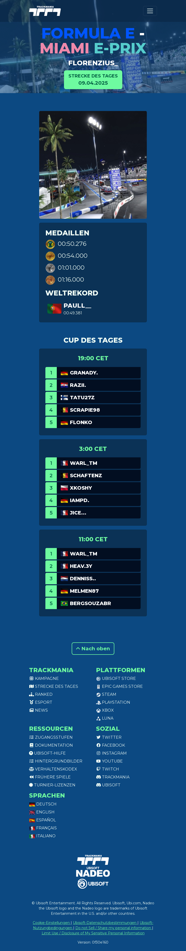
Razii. (78, 385)
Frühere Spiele (50, 777)
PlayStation (113, 702)
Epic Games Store (119, 686)
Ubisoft (108, 785)
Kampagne (44, 678)
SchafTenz (86, 475)
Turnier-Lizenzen (52, 785)
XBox (105, 710)
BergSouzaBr (90, 603)
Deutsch (43, 804)
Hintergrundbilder (55, 761)
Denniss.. (83, 579)
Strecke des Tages (53, 686)
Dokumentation (51, 745)
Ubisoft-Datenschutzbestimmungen (105, 922)
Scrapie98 (85, 410)
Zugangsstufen (51, 737)
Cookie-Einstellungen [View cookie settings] (52, 922)
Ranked (41, 694)
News (38, 710)
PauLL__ (77, 305)
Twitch (107, 769)
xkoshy (81, 488)
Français (43, 828)
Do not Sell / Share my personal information (113, 928)
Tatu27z (82, 398)
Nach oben (93, 649)
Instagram (111, 753)
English (42, 812)
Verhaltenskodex (53, 769)
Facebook (110, 745)
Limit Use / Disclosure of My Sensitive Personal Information (93, 933)
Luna (104, 718)
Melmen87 (84, 591)
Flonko (81, 422)
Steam (106, 694)
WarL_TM (83, 463)
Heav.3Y (81, 566)
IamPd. (79, 500)
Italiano (42, 836)
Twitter (109, 737)
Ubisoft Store (116, 678)
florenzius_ (93, 63)
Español (42, 820)
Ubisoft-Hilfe (47, 753)
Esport (40, 702)
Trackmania (112, 777)
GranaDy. (84, 373)
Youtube (109, 761)
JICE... (78, 513)
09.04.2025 (93, 79)
